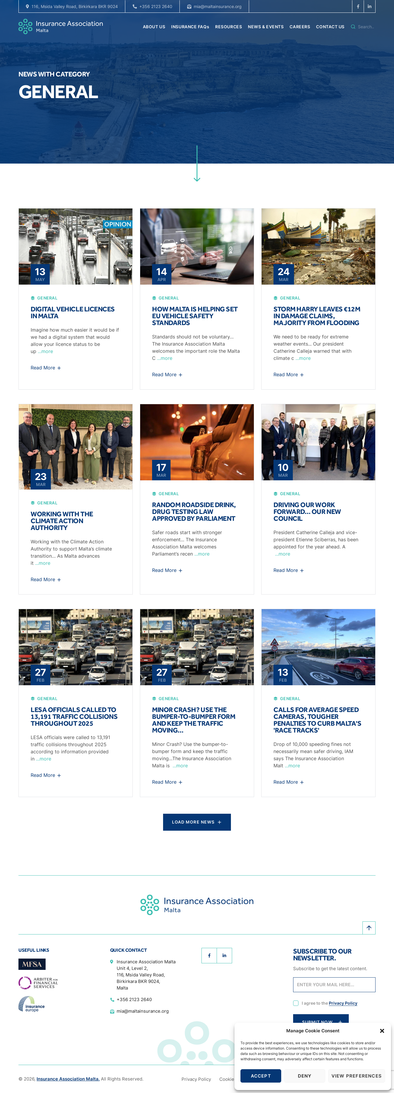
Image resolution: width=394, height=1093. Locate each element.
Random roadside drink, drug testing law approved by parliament (194, 512)
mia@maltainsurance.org (218, 6)
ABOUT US (154, 26)
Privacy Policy (343, 1003)
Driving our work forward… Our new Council (307, 512)
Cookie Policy (233, 1079)
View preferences (357, 1076)
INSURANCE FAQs (190, 26)
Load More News (193, 821)
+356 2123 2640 (155, 6)
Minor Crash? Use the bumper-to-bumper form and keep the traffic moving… (193, 719)
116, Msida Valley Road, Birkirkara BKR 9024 (75, 6)
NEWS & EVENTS (266, 26)
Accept (261, 1076)
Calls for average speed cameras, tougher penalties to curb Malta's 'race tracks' (317, 719)
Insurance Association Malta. (68, 1079)
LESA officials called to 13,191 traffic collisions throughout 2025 (74, 716)
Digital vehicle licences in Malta (73, 312)
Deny (305, 1076)
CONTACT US (330, 26)
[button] (382, 1031)
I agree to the (329, 1003)
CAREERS (300, 26)
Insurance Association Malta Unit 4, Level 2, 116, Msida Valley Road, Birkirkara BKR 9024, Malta (146, 975)
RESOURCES (228, 26)
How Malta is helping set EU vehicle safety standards (195, 316)
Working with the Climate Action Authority (62, 521)
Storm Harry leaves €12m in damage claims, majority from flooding (316, 316)
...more (45, 351)
